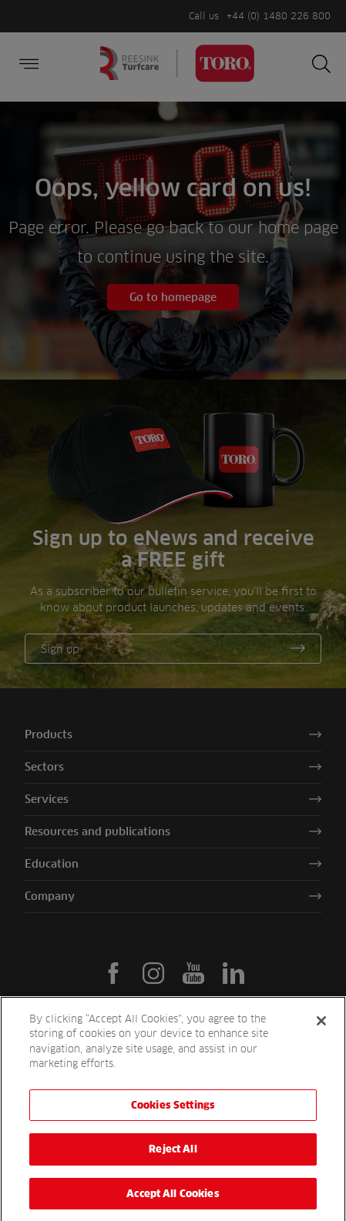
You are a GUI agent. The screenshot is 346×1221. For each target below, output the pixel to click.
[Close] (321, 1030)
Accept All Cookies (172, 1203)
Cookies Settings (173, 1114)
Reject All (173, 1158)
